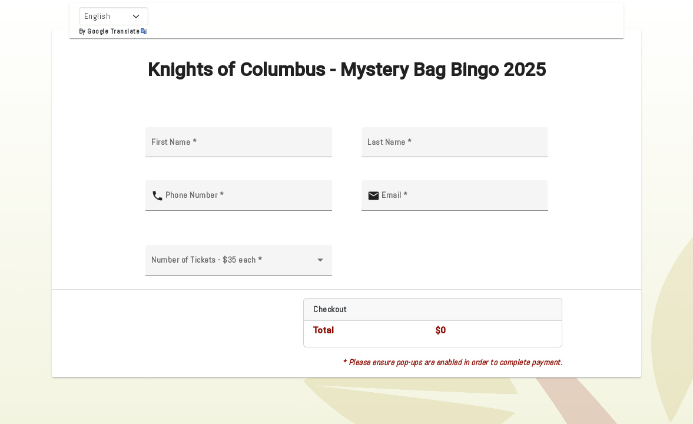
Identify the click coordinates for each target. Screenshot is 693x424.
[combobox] (238, 264)
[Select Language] (113, 16)
